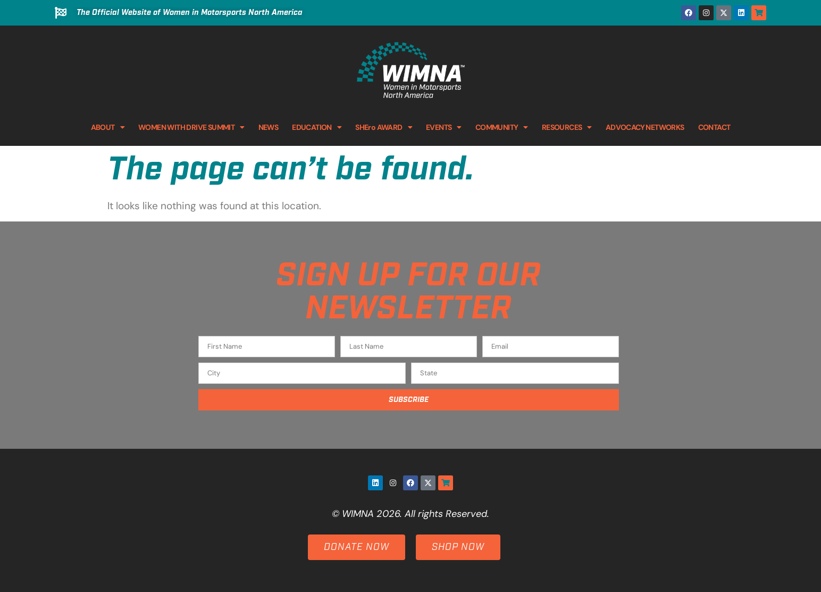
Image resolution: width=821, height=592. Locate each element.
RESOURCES (567, 127)
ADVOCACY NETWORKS (645, 127)
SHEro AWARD (383, 127)
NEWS (268, 127)
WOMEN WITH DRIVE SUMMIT (191, 127)
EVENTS (444, 127)
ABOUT (107, 127)
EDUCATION (316, 127)
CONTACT (714, 127)
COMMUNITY (501, 127)
